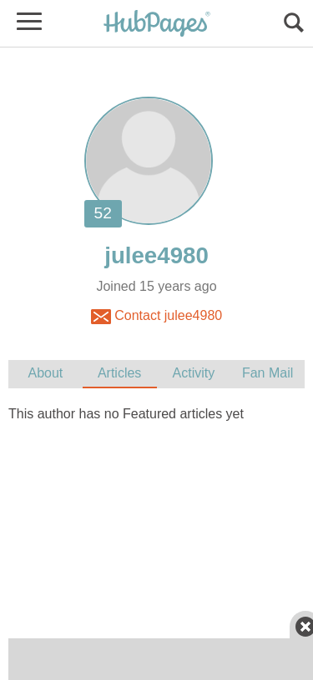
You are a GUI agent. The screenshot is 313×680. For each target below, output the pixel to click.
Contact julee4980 (156, 317)
